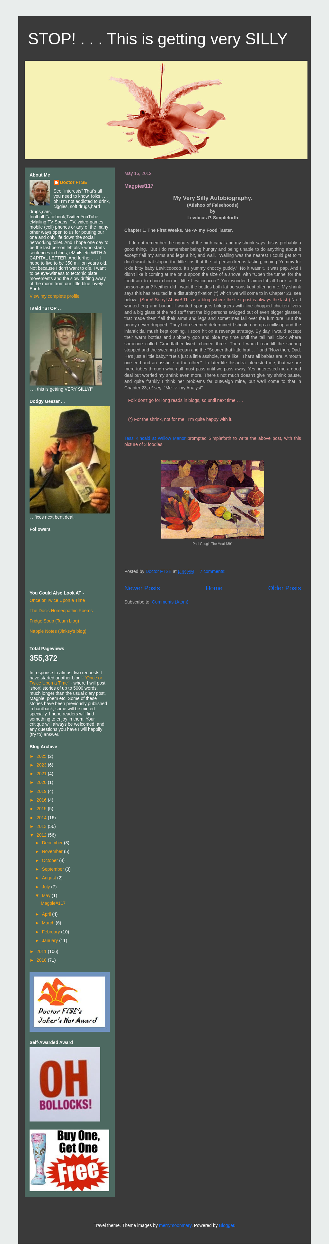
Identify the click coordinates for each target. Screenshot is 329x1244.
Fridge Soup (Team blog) (54, 620)
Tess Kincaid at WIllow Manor (155, 438)
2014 (42, 817)
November (53, 851)
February (51, 931)
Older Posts (284, 588)
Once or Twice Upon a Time (57, 600)
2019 (42, 791)
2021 (42, 773)
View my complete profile (54, 296)
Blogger (226, 1225)
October (50, 860)
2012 (42, 835)
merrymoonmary (175, 1225)
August (49, 877)
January (50, 940)
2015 (42, 808)
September (53, 869)
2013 (42, 826)
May (46, 895)
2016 (42, 800)
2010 (42, 960)
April (47, 914)
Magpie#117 (139, 186)
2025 (42, 756)
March (49, 922)
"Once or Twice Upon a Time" (66, 680)
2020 (42, 782)
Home (214, 588)
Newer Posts (142, 588)
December (53, 842)
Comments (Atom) (170, 601)
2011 (42, 951)
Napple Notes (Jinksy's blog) (58, 631)
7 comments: (213, 571)
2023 (42, 764)
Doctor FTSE (73, 182)
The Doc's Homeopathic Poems (61, 610)
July (46, 886)
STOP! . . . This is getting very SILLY (158, 39)
